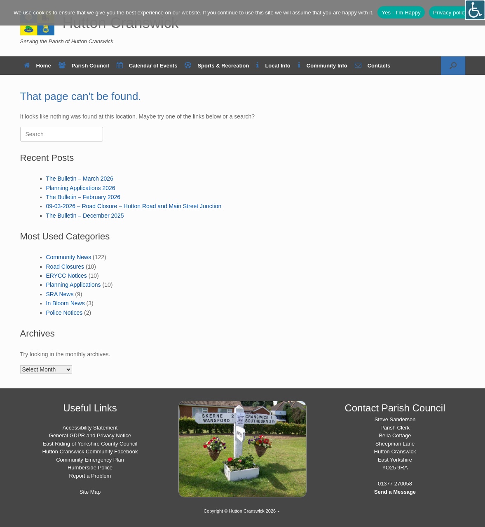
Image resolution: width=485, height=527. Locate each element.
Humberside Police (90, 467)
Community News (68, 257)
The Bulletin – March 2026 (79, 178)
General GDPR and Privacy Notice (90, 435)
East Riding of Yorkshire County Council (90, 444)
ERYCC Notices (66, 275)
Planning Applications (73, 284)
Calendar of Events (147, 66)
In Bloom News (65, 303)
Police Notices (64, 312)
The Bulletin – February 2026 (83, 197)
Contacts (373, 66)
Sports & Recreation (217, 66)
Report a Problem (90, 476)
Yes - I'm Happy (401, 12)
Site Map (90, 492)
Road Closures (65, 266)
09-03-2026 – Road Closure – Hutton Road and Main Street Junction (134, 206)
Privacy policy (450, 12)
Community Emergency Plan (90, 460)
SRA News (60, 294)
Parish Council (84, 66)
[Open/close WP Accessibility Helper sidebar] (475, 10)
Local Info (273, 66)
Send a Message (395, 492)
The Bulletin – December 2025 (85, 215)
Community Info (322, 66)
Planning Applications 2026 (80, 188)
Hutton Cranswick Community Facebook (90, 451)
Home (37, 66)
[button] (453, 65)
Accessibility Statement (90, 428)
